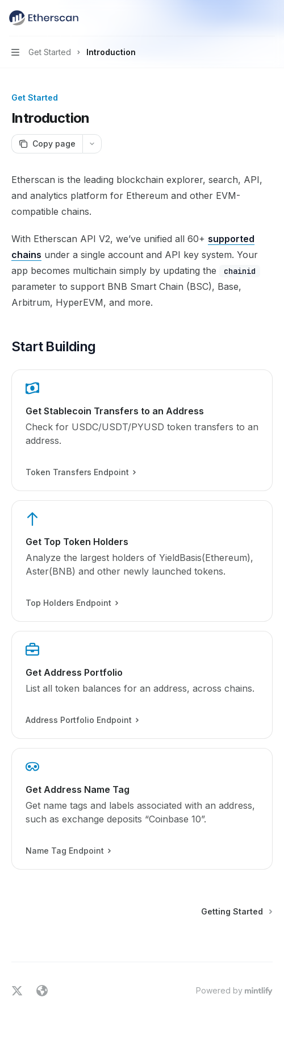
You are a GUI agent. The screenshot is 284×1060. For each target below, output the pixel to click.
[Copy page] (46, 143)
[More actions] (269, 18)
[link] (142, 430)
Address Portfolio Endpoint (82, 720)
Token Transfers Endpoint (80, 472)
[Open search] (248, 18)
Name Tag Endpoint (68, 851)
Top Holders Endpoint (72, 603)
